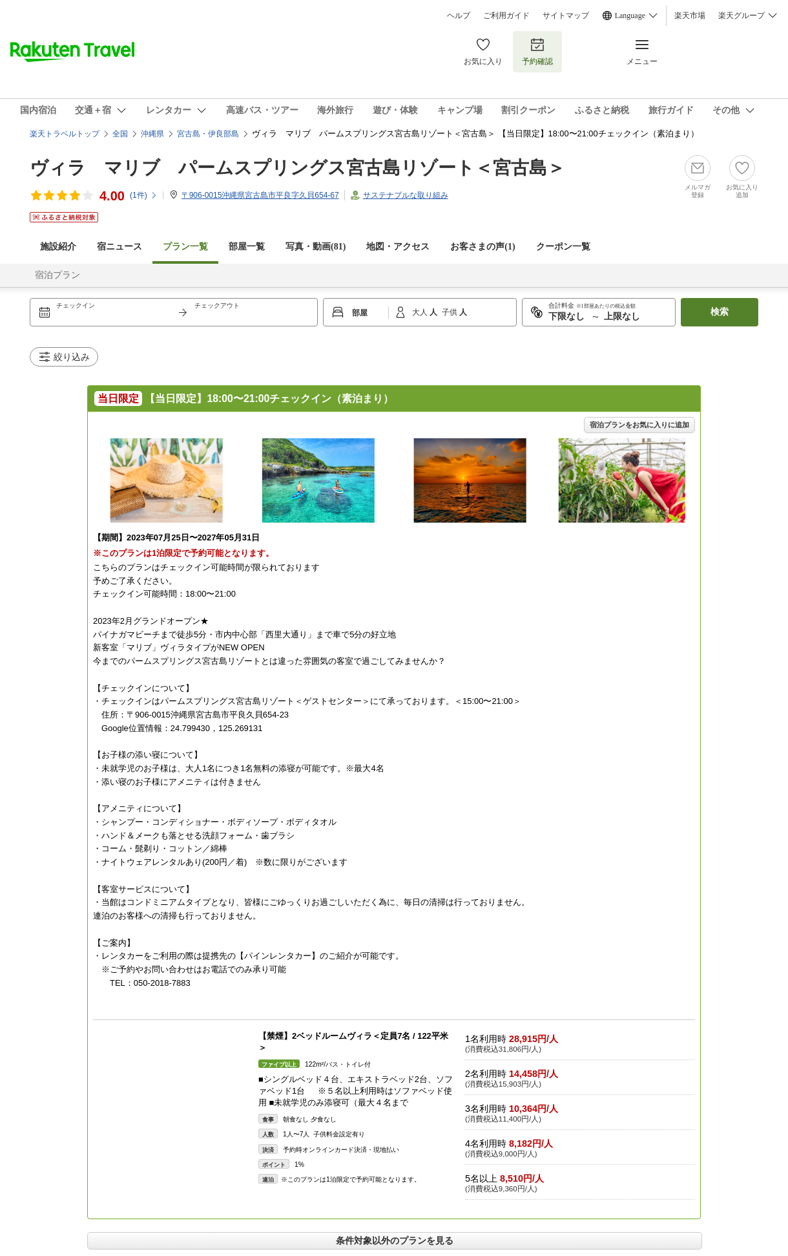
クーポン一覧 (563, 246)
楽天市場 (689, 15)
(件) (144, 195)
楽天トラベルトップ (64, 133)
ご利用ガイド (506, 15)
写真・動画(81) (315, 246)
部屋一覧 (247, 246)
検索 (719, 312)
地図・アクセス (398, 246)
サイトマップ (566, 15)
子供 (450, 312)
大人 (421, 312)
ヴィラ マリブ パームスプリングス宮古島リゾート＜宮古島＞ (297, 168)
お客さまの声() (482, 246)
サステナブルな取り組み (405, 195)
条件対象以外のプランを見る (394, 1240)
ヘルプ (458, 15)
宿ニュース (119, 246)
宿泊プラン (57, 275)
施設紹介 (58, 246)
